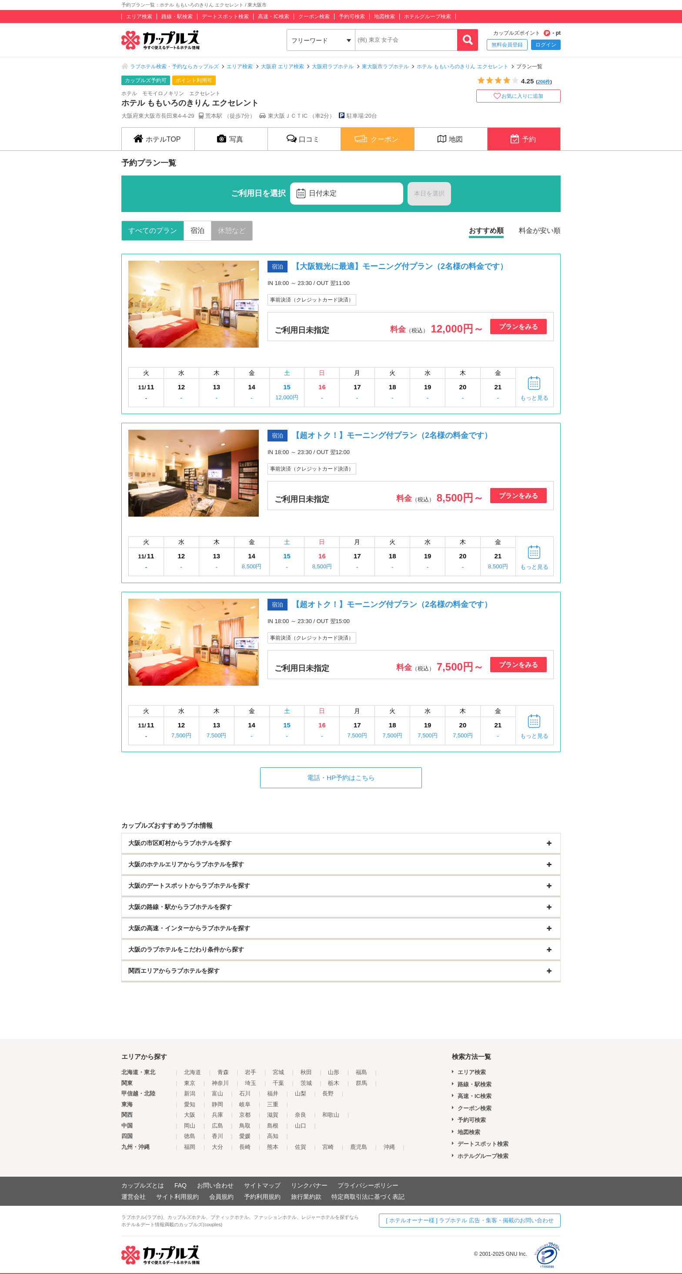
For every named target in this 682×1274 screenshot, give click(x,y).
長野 (328, 1093)
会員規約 (221, 1196)
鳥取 (245, 1125)
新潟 (189, 1093)
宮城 (278, 1072)
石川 (245, 1093)
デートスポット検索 (225, 16)
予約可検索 (352, 16)
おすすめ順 (486, 230)
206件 (544, 81)
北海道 (192, 1072)
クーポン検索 (314, 16)
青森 (223, 1072)
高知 (272, 1136)
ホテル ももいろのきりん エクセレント (462, 66)
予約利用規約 (262, 1196)
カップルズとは (142, 1185)
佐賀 (300, 1147)
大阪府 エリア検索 (282, 66)
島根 (272, 1125)
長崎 (245, 1147)
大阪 (189, 1114)
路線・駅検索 (177, 16)
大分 (217, 1147)
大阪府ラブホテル (333, 66)
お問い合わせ (215, 1185)
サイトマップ (262, 1185)
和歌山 (330, 1114)
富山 (217, 1093)
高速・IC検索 (273, 16)
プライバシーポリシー (368, 1185)
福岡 (189, 1147)
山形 (333, 1072)
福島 (361, 1072)
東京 (189, 1083)
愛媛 (245, 1136)
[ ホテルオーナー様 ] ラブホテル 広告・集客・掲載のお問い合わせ (470, 1220)
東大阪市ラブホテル (385, 66)
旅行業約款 (306, 1196)
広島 (217, 1125)
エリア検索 (139, 16)
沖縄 (389, 1147)
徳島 (189, 1136)
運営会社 (133, 1196)
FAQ (180, 1185)
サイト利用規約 (177, 1196)
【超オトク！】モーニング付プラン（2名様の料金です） (392, 435)
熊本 (272, 1147)
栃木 (333, 1083)
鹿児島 (358, 1147)
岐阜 (245, 1104)
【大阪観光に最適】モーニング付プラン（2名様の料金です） (400, 266)
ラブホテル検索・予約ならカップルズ (174, 66)
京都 (245, 1114)
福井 (272, 1093)
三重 (272, 1104)
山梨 (300, 1093)
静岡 (217, 1104)
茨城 (306, 1083)
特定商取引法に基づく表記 (368, 1196)
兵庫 (217, 1114)
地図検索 (384, 16)
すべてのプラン (152, 230)
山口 (300, 1125)
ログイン (545, 45)
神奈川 (220, 1083)
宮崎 (328, 1147)
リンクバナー (309, 1185)
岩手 (250, 1072)
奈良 (300, 1114)
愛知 (189, 1104)
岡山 (189, 1125)
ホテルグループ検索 (427, 16)
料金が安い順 (540, 230)
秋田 (306, 1072)
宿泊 (197, 230)
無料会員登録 (507, 45)
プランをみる (518, 326)
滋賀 (272, 1114)
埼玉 (250, 1083)
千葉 (278, 1083)
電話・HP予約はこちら (341, 777)
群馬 (361, 1083)
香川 (217, 1136)
